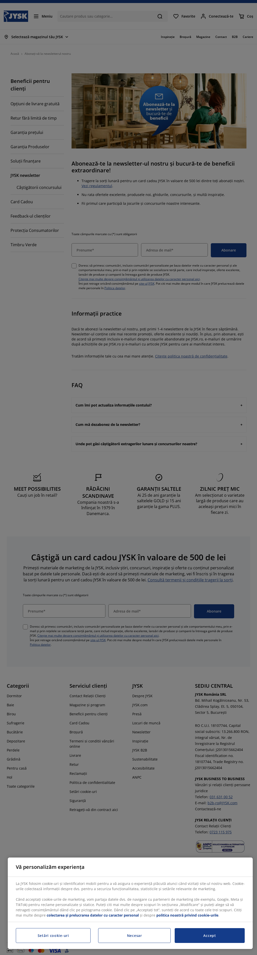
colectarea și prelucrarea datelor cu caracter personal (93, 915)
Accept (209, 935)
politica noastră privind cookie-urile (187, 915)
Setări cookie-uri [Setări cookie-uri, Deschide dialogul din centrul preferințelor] (53, 935)
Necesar (134, 935)
